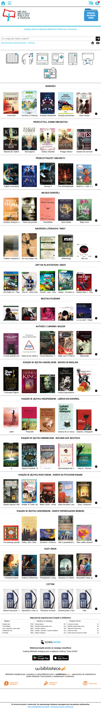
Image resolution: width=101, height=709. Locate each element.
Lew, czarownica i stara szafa (11, 628)
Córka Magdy (6, 626)
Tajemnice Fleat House (74, 628)
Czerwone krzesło (73, 624)
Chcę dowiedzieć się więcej (38, 707)
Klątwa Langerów (40, 633)
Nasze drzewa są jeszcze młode (77, 633)
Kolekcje (31, 43)
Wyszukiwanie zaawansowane (14, 43)
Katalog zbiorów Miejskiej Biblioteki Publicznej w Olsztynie (50, 29)
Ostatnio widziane (40, 628)
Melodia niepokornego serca (43, 626)
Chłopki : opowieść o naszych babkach (46, 630)
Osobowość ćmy (7, 630)
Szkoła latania (39, 624)
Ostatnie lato (6, 624)
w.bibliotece (62, 674)
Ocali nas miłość (72, 630)
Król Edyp (5, 633)
